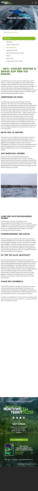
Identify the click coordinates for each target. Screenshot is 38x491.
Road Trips (9, 42)
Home (4, 32)
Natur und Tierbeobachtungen (15, 53)
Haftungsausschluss (26, 447)
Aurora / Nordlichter (12, 45)
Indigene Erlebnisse (11, 50)
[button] (9, 378)
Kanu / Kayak (9, 58)
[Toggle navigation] (36, 2)
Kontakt (15, 447)
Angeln (8, 56)
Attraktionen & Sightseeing (14, 61)
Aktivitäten (7, 38)
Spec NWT (8, 447)
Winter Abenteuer (11, 47)
